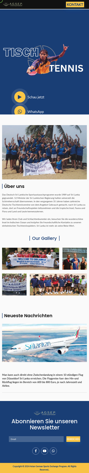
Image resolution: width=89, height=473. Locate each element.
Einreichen (73, 439)
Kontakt (75, 4)
